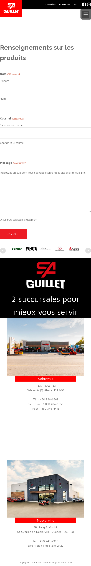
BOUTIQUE (64, 4)
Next (88, 250)
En (75, 4)
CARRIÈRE (51, 4)
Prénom (4, 80)
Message (12, 163)
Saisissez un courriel (11, 125)
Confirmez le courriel (12, 142)
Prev (3, 250)
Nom (3, 98)
